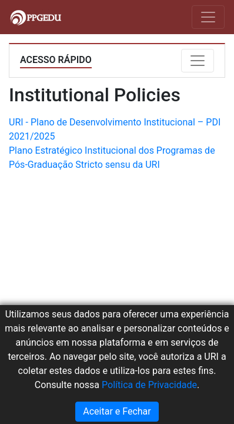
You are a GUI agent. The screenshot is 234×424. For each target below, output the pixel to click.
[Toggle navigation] (208, 17)
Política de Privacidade (149, 384)
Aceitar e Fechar (117, 411)
